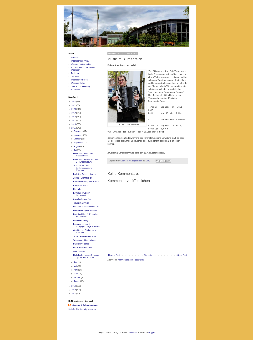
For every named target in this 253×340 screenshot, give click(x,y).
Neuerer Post (114, 255)
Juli (75, 150)
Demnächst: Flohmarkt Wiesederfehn (83, 154)
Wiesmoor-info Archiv (80, 61)
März (76, 273)
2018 (73, 117)
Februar (77, 277)
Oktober (77, 139)
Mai (75, 266)
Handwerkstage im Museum (85, 210)
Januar (77, 281)
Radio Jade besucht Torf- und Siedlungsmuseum (86, 161)
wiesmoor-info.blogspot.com (85, 305)
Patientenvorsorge (81, 244)
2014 (73, 286)
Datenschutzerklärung (80, 86)
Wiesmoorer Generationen (84, 240)
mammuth (132, 332)
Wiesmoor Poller (78, 83)
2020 (73, 109)
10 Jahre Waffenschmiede (84, 236)
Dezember (78, 131)
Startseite (148, 255)
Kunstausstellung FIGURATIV (86, 182)
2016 (73, 124)
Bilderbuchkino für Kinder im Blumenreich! (85, 215)
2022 (73, 101)
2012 (73, 293)
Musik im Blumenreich (82, 248)
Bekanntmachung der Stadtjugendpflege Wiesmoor (87, 225)
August (77, 146)
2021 (73, 105)
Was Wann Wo (79, 251)
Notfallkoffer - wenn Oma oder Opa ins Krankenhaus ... (86, 256)
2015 (73, 128)
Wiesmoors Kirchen (79, 80)
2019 (73, 113)
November (78, 135)
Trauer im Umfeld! (81, 203)
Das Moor (75, 76)
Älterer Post (182, 255)
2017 (73, 120)
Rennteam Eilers (80, 185)
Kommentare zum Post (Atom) (131, 260)
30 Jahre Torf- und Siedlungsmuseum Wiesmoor (82, 168)
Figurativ (77, 189)
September (79, 143)
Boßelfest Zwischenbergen (84, 174)
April (76, 270)
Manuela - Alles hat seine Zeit (86, 207)
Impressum (75, 90)
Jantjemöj (75, 73)
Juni (76, 262)
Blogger (151, 332)
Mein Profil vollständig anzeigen (82, 309)
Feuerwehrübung (80, 220)
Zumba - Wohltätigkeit (82, 178)
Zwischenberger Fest (82, 199)
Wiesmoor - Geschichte (81, 64)
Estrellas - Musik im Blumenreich (81, 194)
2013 (73, 290)
